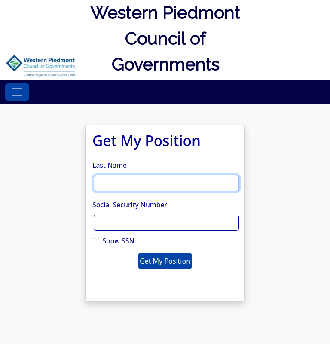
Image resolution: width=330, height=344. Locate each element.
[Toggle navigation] (17, 92)
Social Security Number (129, 204)
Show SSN (118, 241)
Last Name (109, 165)
